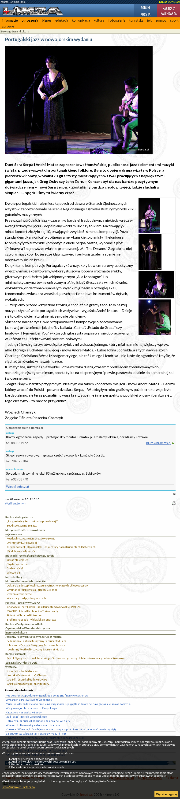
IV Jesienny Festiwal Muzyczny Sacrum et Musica (36, 640)
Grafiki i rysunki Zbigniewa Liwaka (27, 679)
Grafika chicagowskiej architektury (28, 683)
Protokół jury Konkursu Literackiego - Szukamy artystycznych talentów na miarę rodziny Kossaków (65, 658)
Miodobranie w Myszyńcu (22, 551)
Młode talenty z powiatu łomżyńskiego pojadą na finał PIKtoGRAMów (47, 695)
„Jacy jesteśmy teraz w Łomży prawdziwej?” (32, 521)
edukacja (61, 20)
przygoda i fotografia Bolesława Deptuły (29, 555)
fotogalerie (116, 20)
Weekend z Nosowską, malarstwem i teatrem (33, 725)
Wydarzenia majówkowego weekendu (29, 699)
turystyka (136, 20)
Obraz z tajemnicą (17, 559)
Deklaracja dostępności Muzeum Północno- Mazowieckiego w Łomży (47, 585)
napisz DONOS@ (169, 1)
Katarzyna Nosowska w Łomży (24, 712)
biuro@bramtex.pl (158, 443)
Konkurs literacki (15, 653)
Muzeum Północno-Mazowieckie (25, 581)
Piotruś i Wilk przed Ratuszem (24, 615)
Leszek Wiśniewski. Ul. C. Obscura (27, 675)
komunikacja (81, 20)
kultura (99, 20)
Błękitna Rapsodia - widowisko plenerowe (31, 619)
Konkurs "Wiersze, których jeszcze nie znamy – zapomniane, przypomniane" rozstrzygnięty (61, 729)
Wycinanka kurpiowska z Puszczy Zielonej (32, 589)
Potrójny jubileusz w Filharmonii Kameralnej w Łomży (38, 720)
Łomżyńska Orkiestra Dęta (21, 662)
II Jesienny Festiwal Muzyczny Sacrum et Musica (36, 645)
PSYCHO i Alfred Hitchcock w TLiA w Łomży (32, 611)
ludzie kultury (13, 577)
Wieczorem (14, 572)
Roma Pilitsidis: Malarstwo (22, 671)
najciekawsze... (14, 534)
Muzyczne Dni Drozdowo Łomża (25, 529)
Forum (145, 7)
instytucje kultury (16, 632)
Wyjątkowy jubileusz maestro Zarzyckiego (31, 708)
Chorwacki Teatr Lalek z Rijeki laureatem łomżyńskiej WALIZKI (44, 606)
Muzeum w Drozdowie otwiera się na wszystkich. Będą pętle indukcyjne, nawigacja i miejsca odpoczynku (68, 703)
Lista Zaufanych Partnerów (18, 787)
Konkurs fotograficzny (19, 517)
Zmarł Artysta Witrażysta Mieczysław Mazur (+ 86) (36, 733)
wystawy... (11, 666)
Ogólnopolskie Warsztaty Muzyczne (27, 628)
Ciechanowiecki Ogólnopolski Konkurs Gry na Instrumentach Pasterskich (51, 546)
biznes (47, 20)
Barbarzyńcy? (15, 568)
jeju (149, 20)
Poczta (145, 14)
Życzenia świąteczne (19, 593)
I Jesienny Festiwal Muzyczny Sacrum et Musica (35, 649)
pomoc (161, 20)
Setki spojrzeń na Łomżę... (22, 525)
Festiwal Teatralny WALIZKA (22, 602)
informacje (10, 20)
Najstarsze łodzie (17, 564)
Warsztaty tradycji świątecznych (26, 598)
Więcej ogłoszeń (17, 486)
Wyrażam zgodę (166, 794)
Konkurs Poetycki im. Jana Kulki (24, 624)
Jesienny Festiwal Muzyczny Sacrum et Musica (33, 636)
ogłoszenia (30, 20)
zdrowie (8, 26)
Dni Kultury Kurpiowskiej (22, 542)
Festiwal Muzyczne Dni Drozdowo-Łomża (31, 538)
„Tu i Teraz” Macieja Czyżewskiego (26, 716)
